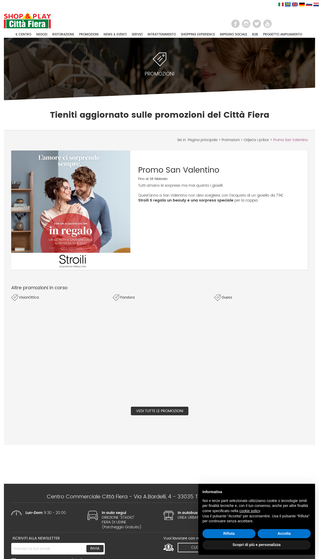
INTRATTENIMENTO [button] (162, 34)
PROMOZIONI (89, 34)
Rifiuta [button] (229, 533)
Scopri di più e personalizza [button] (256, 545)
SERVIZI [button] (137, 34)
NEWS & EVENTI (115, 34)
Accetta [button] (284, 533)
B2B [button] (255, 34)
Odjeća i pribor (256, 140)
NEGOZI (41, 34)
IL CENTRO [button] (23, 34)
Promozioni (231, 140)
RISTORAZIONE (63, 34)
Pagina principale (203, 140)
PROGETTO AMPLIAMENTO (282, 34)
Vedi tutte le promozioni (159, 411)
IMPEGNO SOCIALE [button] (233, 34)
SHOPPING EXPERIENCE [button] (198, 34)
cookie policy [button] (249, 511)
